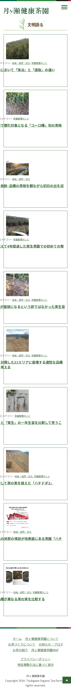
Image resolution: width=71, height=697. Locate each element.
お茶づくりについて (21, 644)
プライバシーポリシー (35, 659)
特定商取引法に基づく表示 (35, 664)
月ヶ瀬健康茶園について (42, 638)
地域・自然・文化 (21, 63)
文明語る (35, 25)
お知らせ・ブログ (51, 644)
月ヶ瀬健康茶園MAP (45, 650)
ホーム (17, 638)
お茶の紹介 (20, 650)
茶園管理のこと (39, 63)
